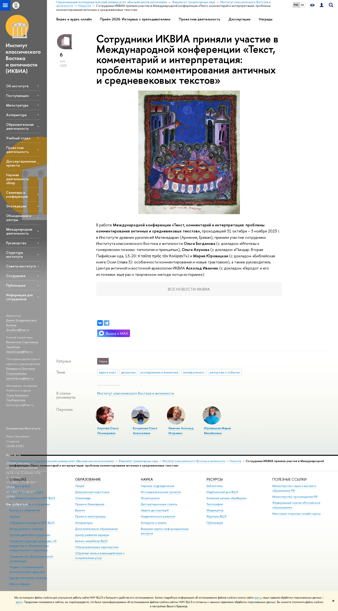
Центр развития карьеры (92, 535)
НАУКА (147, 479)
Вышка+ (80, 510)
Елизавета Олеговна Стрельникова (20, 371)
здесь (257, 598)
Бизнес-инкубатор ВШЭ (91, 541)
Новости (235, 461)
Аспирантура (16, 115)
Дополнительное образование (96, 529)
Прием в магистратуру (90, 516)
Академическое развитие (158, 516)
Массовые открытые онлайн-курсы (296, 514)
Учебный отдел (18, 138)
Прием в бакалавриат (89, 504)
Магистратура (17, 105)
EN (302, 5)
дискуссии (128, 372)
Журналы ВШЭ (217, 516)
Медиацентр (215, 510)
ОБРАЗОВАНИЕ (88, 479)
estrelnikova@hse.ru (20, 378)
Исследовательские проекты (161, 492)
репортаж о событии (225, 372)
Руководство (16, 243)
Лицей (79, 486)
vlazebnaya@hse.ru (19, 351)
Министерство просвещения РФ (295, 497)
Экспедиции (16, 206)
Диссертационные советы (159, 504)
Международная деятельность (19, 231)
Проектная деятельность (17, 149)
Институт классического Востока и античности (135, 393)
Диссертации (239, 19)
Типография (215, 504)
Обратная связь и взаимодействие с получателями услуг (100, 555)
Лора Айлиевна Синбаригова (17, 397)
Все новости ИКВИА (189, 289)
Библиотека (215, 486)
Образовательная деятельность (20, 126)
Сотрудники (16, 275)
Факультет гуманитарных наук (138, 461)
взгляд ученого (193, 372)
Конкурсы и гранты (153, 523)
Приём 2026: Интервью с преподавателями (135, 19)
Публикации (15, 285)
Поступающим (17, 95)
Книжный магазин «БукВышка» (226, 498)
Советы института (21, 266)
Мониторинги (150, 498)
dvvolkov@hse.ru (17, 330)
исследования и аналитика (159, 372)
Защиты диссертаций (155, 510)
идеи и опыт (107, 372)
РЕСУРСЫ (215, 479)
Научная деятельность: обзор (17, 179)
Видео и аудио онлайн (74, 19)
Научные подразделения (157, 486)
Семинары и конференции (17, 194)
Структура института (14, 254)
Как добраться (17, 504)
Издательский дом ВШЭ (222, 492)
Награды (265, 19)
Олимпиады (83, 498)
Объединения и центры (18, 217)
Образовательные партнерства (96, 547)
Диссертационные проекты (21, 163)
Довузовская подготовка (92, 492)
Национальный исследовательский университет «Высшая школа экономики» (61, 461)
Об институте (17, 86)
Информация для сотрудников (19, 297)
